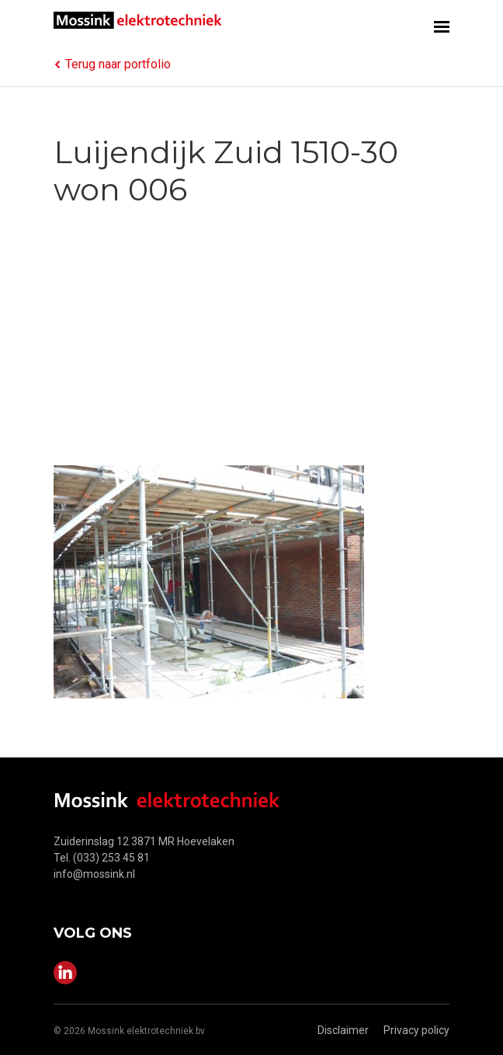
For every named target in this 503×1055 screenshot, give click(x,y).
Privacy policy (416, 1030)
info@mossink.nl (94, 874)
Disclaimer (343, 1030)
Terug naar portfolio (112, 64)
